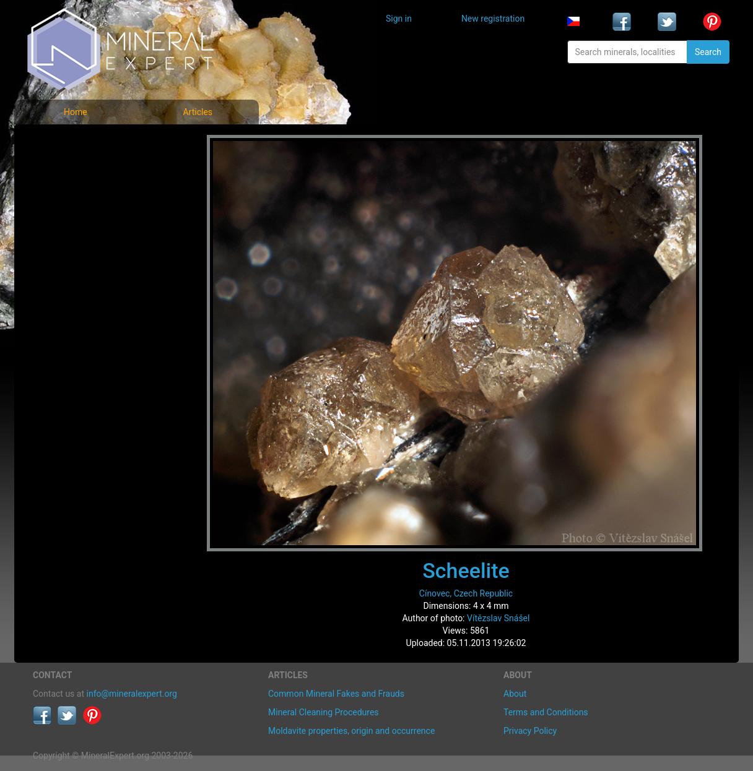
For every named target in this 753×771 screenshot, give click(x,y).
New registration (492, 19)
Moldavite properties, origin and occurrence (351, 731)
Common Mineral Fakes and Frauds (336, 694)
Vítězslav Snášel (498, 618)
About (514, 694)
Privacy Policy (530, 731)
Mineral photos (71, 142)
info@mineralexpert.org (132, 694)
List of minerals (72, 169)
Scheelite (466, 570)
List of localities (73, 224)
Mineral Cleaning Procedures (323, 712)
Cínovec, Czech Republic (466, 593)
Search (708, 52)
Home (75, 112)
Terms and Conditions (545, 712)
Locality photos (72, 197)
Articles (197, 112)
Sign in (399, 19)
